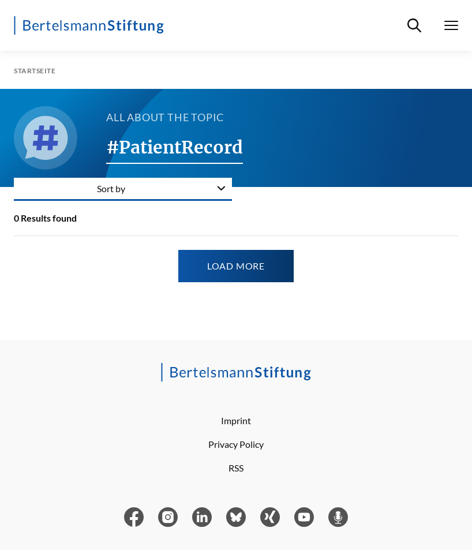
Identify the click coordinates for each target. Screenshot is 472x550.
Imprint (236, 420)
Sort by (111, 188)
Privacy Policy (236, 444)
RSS (236, 467)
